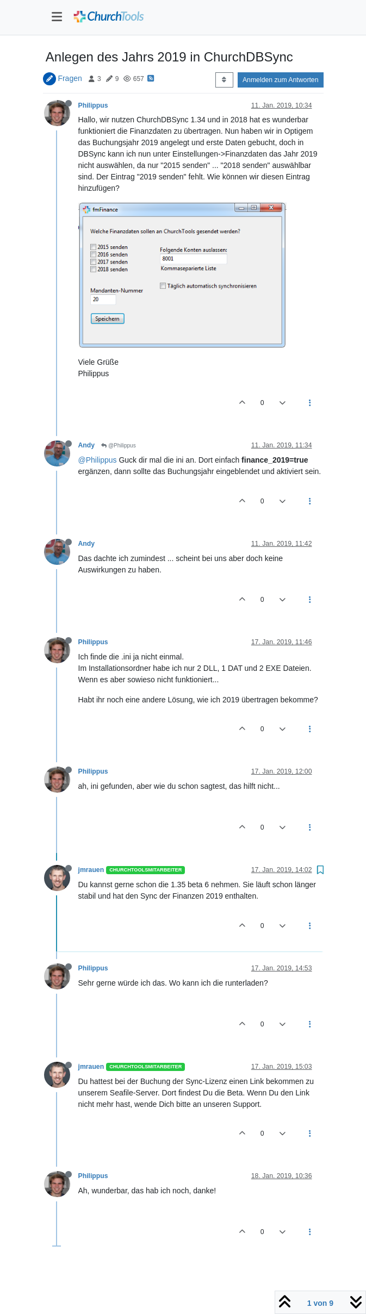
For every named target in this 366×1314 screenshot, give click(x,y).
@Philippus (118, 446)
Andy (86, 445)
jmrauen (91, 870)
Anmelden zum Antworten (281, 80)
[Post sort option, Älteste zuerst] (224, 80)
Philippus (93, 105)
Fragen (70, 78)
